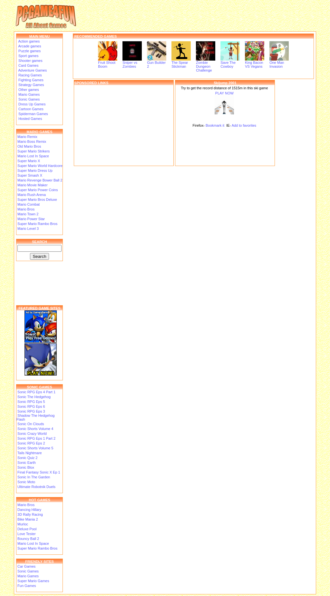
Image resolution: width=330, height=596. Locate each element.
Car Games (26, 566)
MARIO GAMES (39, 132)
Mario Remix (27, 137)
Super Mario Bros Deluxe (37, 199)
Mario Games (28, 94)
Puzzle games (29, 51)
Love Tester (26, 534)
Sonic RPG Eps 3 (31, 411)
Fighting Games (30, 80)
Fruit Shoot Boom (107, 62)
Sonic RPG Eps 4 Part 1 (36, 392)
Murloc (22, 524)
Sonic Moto (26, 482)
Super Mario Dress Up (35, 170)
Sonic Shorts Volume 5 (35, 448)
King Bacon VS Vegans (254, 62)
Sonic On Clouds (30, 424)
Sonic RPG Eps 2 (31, 443)
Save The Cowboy (230, 62)
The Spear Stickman (181, 62)
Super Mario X (28, 161)
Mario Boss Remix (31, 141)
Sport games (27, 56)
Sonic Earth (26, 462)
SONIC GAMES (39, 387)
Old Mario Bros (29, 146)
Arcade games (29, 46)
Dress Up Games (31, 104)
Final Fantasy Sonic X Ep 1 (38, 472)
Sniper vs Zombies (132, 62)
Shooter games (30, 61)
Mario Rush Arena (31, 195)
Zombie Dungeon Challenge (205, 64)
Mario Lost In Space (33, 156)
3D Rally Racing (30, 514)
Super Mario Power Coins (37, 190)
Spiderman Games (32, 114)
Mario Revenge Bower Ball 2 (39, 180)
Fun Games (26, 586)
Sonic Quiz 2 (27, 458)
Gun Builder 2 (156, 62)
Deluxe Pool (26, 529)
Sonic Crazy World (32, 433)
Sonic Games (28, 99)
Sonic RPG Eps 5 (31, 402)
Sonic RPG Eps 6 (31, 406)
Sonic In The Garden (33, 477)
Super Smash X (29, 175)
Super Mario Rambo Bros (37, 224)
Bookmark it (215, 125)
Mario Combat (28, 204)
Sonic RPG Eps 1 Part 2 (36, 438)
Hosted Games (30, 119)
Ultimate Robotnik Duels (36, 487)
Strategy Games (30, 85)
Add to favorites (244, 125)
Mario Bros (25, 209)
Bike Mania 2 (27, 519)
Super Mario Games (33, 581)
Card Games (27, 65)
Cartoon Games (30, 109)
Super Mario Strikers (33, 151)
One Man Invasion (279, 62)
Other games (28, 90)
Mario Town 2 (27, 214)
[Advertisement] (123, 125)
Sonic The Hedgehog (34, 397)
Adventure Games (32, 70)
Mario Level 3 (28, 228)
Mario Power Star (31, 219)
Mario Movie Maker (32, 185)
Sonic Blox (25, 467)
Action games (28, 41)
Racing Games (29, 75)
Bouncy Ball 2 (28, 539)
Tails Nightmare (29, 453)
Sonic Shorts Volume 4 (35, 429)
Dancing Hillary (29, 510)
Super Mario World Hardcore (40, 166)
